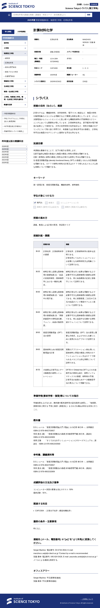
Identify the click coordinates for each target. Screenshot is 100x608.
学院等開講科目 (9, 113)
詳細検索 (94, 4)
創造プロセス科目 (11, 72)
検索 (88, 15)
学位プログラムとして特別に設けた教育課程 (14, 120)
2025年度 (31, 20)
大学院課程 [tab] (21, 32)
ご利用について (87, 599)
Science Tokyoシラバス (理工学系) (81, 8)
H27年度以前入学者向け (13, 126)
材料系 (7, 58)
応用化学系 (9, 63)
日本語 (79, 4)
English (86, 4)
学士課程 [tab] (8, 32)
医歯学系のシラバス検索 (13, 131)
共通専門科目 (10, 76)
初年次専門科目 (10, 67)
